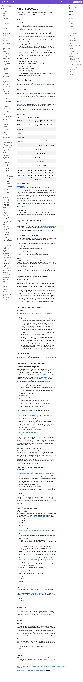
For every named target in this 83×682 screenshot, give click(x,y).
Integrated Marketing (36, 6)
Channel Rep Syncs (74, 53)
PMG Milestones (20, 186)
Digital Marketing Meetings (75, 37)
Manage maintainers (74, 8)
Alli (70, 71)
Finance (71, 74)
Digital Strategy (45, 6)
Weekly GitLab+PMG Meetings (74, 41)
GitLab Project (73, 28)
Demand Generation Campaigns (74, 59)
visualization (47, 381)
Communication (72, 26)
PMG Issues (19, 104)
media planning (45, 377)
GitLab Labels (73, 31)
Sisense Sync (73, 72)
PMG (70, 21)
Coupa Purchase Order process (26, 473)
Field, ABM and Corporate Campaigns (75, 65)
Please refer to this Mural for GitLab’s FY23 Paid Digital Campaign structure (36, 374)
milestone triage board (47, 226)
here (52, 475)
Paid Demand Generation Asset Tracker (28, 432)
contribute (42, 670)
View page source (74, 5)
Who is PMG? (73, 23)
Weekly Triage (73, 38)
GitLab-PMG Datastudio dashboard (34, 516)
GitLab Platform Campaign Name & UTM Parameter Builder (36, 530)
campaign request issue (32, 415)
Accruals (71, 76)
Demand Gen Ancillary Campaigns (75, 62)
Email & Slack (73, 35)
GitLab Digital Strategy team (25, 25)
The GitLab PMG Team (75, 25)
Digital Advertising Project (23, 92)
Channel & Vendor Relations (73, 49)
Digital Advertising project (48, 83)
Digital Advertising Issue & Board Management (75, 46)
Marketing (27, 6)
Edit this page (73, 7)
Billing (71, 78)
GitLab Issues (73, 30)
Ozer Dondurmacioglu (73, 15)
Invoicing (72, 79)
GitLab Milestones (74, 33)
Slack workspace (32, 84)
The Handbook (20, 6)
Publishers (72, 51)
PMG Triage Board (21, 200)
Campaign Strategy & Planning (74, 55)
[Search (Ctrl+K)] (77, 2)
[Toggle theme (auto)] (69, 2)
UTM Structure (73, 69)
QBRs (71, 43)
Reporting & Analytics (74, 67)
